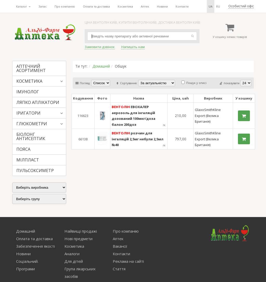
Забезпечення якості (35, 246)
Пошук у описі (194, 83)
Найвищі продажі (80, 231)
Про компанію (65, 6)
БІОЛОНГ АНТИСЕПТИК (30, 136)
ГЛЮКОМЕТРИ (31, 124)
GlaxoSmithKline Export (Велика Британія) (208, 115)
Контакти (182, 6)
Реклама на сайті (128, 261)
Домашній (101, 66)
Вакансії (120, 246)
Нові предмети (78, 238)
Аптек (145, 6)
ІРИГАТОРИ (28, 113)
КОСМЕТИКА (29, 81)
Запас (42, 6)
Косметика (125, 6)
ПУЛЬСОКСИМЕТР (35, 170)
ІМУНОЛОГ (27, 92)
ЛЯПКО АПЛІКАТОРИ (37, 102)
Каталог (23, 6)
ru (218, 6)
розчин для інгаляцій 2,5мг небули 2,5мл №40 (137, 139)
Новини (162, 6)
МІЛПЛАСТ (27, 160)
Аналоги (71, 253)
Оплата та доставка (96, 6)
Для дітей (73, 261)
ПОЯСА (23, 149)
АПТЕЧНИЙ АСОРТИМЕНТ (31, 68)
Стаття (119, 268)
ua (210, 6)
